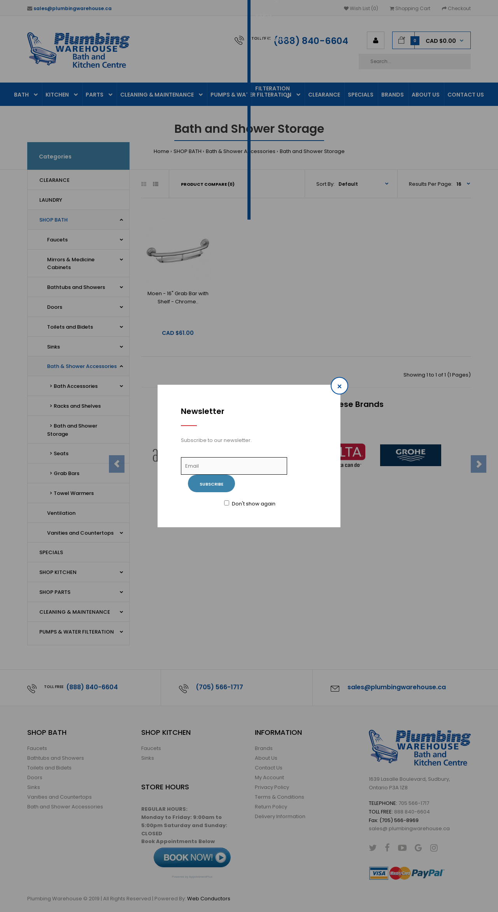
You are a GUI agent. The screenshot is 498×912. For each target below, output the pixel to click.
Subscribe (211, 484)
